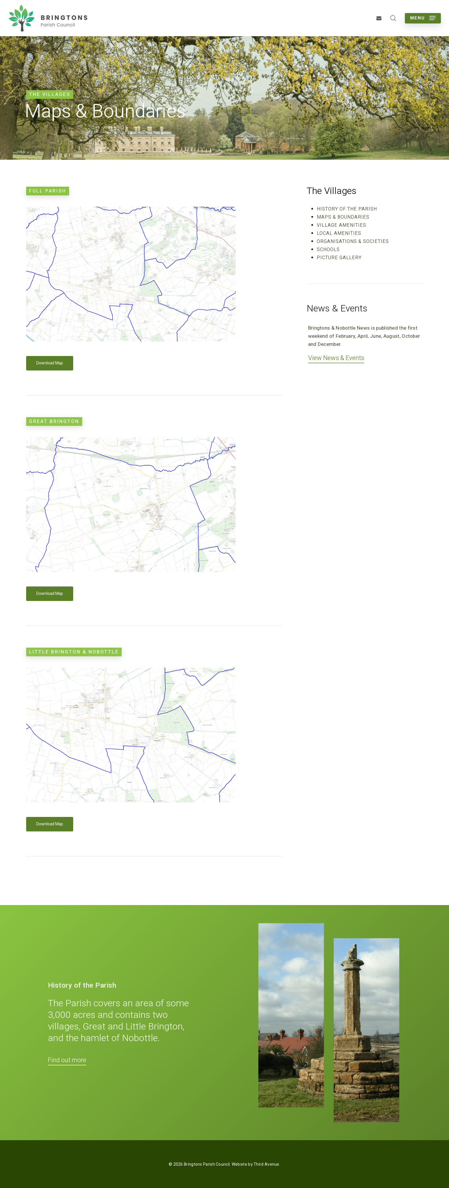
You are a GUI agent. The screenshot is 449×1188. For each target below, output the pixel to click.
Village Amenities (341, 225)
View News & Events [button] (336, 358)
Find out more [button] (67, 1060)
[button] (423, 18)
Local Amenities (339, 233)
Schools (328, 249)
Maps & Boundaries (343, 217)
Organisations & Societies (353, 241)
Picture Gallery (339, 257)
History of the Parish (347, 209)
